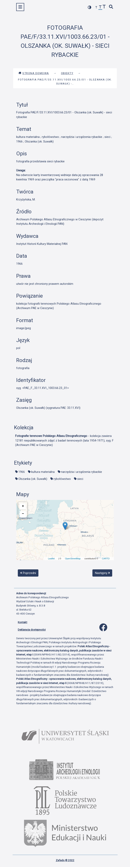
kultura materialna (43, 472)
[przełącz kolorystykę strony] (90, 7)
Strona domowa (34, 73)
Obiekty (67, 73)
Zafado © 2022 (65, 860)
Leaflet (51, 558)
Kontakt (22, 622)
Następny (102, 573)
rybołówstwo (62, 479)
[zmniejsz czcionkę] (96, 7)
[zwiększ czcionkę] (104, 7)
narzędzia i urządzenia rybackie (81, 472)
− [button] (23, 513)
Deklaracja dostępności (32, 629)
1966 (21, 472)
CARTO (106, 558)
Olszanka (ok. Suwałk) (32, 479)
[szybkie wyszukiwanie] (111, 7)
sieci (80, 479)
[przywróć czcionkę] (100, 7)
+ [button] (23, 506)
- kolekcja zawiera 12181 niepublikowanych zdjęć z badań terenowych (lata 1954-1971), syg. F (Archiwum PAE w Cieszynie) (64, 440)
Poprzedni (28, 573)
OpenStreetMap (73, 558)
